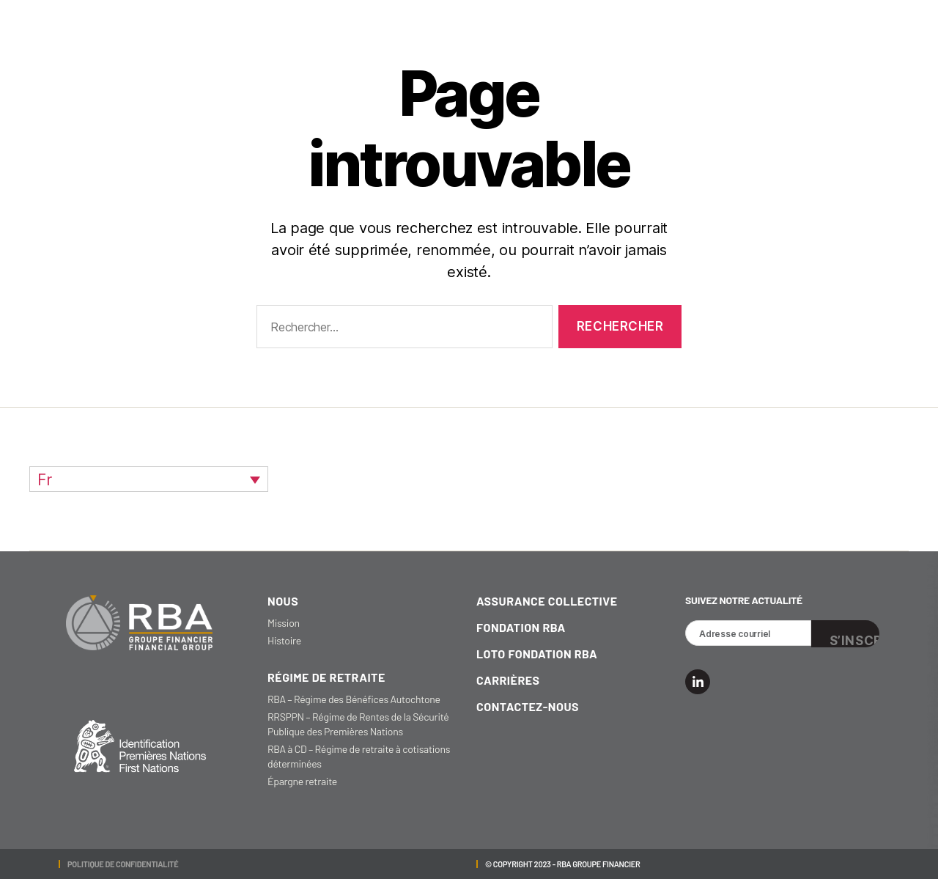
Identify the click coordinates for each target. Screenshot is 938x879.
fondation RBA (521, 627)
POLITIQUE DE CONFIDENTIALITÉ (122, 864)
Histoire (284, 640)
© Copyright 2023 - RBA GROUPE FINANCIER (562, 864)
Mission (283, 623)
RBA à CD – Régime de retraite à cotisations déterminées (358, 756)
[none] (148, 479)
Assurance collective (547, 601)
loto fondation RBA (536, 654)
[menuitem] (148, 479)
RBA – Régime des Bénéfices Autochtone (353, 699)
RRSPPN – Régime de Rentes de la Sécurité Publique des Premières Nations (358, 724)
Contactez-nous (527, 706)
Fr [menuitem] (44, 480)
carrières (508, 680)
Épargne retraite (302, 781)
